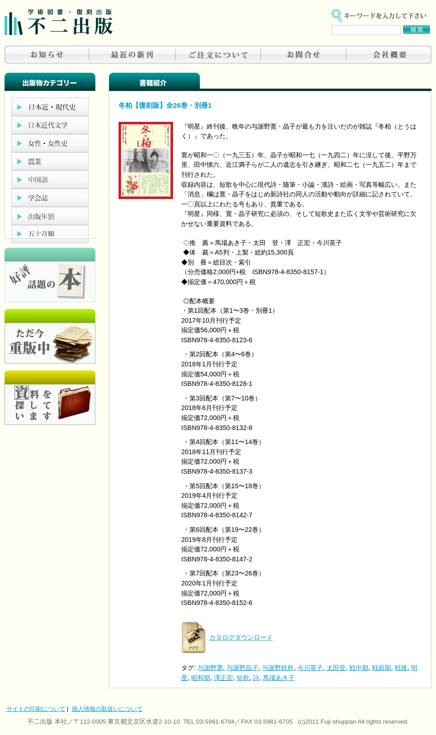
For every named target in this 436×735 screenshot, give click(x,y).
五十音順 (50, 234)
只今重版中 (50, 336)
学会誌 (50, 198)
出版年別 (50, 216)
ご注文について (218, 54)
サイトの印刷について (35, 708)
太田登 (336, 667)
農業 (50, 161)
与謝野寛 (210, 667)
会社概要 (388, 54)
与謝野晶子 (242, 667)
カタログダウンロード (241, 637)
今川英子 (310, 667)
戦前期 (381, 667)
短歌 (243, 677)
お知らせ (47, 54)
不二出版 (59, 22)
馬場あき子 (279, 677)
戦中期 (358, 667)
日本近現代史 (50, 107)
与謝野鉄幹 (278, 667)
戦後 (401, 667)
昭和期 (200, 677)
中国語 (50, 179)
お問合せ (303, 54)
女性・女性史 (50, 143)
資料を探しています (50, 397)
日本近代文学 (50, 125)
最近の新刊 (132, 54)
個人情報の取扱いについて (107, 708)
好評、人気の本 (50, 275)
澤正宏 (223, 677)
